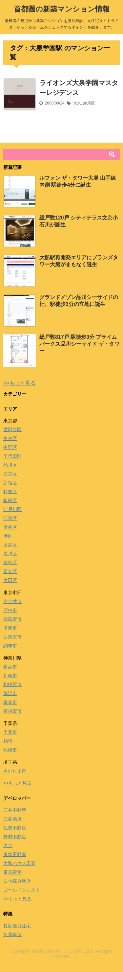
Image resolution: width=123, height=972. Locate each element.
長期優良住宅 (17, 925)
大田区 (10, 580)
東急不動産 (14, 854)
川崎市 (10, 675)
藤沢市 (10, 693)
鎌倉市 (10, 702)
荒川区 (10, 553)
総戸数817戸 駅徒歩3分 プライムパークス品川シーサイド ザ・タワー (79, 344)
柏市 (7, 741)
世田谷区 (12, 429)
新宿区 (10, 482)
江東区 (10, 518)
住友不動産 (14, 827)
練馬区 (89, 103)
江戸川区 (12, 509)
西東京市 (12, 636)
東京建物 (12, 872)
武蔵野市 (12, 619)
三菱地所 (12, 819)
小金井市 (12, 601)
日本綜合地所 (17, 881)
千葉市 (10, 732)
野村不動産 (14, 836)
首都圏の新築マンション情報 (62, 9)
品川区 (10, 465)
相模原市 (12, 684)
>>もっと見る (19, 383)
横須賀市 (12, 711)
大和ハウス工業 (19, 863)
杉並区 (10, 491)
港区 (7, 536)
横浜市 (10, 666)
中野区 (10, 447)
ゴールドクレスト (21, 889)
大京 (77, 103)
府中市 (10, 610)
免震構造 (12, 934)
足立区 (10, 571)
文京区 (10, 473)
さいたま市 (14, 771)
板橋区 (10, 500)
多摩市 (10, 628)
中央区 (10, 438)
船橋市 (10, 749)
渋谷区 (10, 527)
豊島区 (10, 562)
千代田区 (12, 456)
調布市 (10, 645)
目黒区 (10, 544)
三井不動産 (14, 810)
